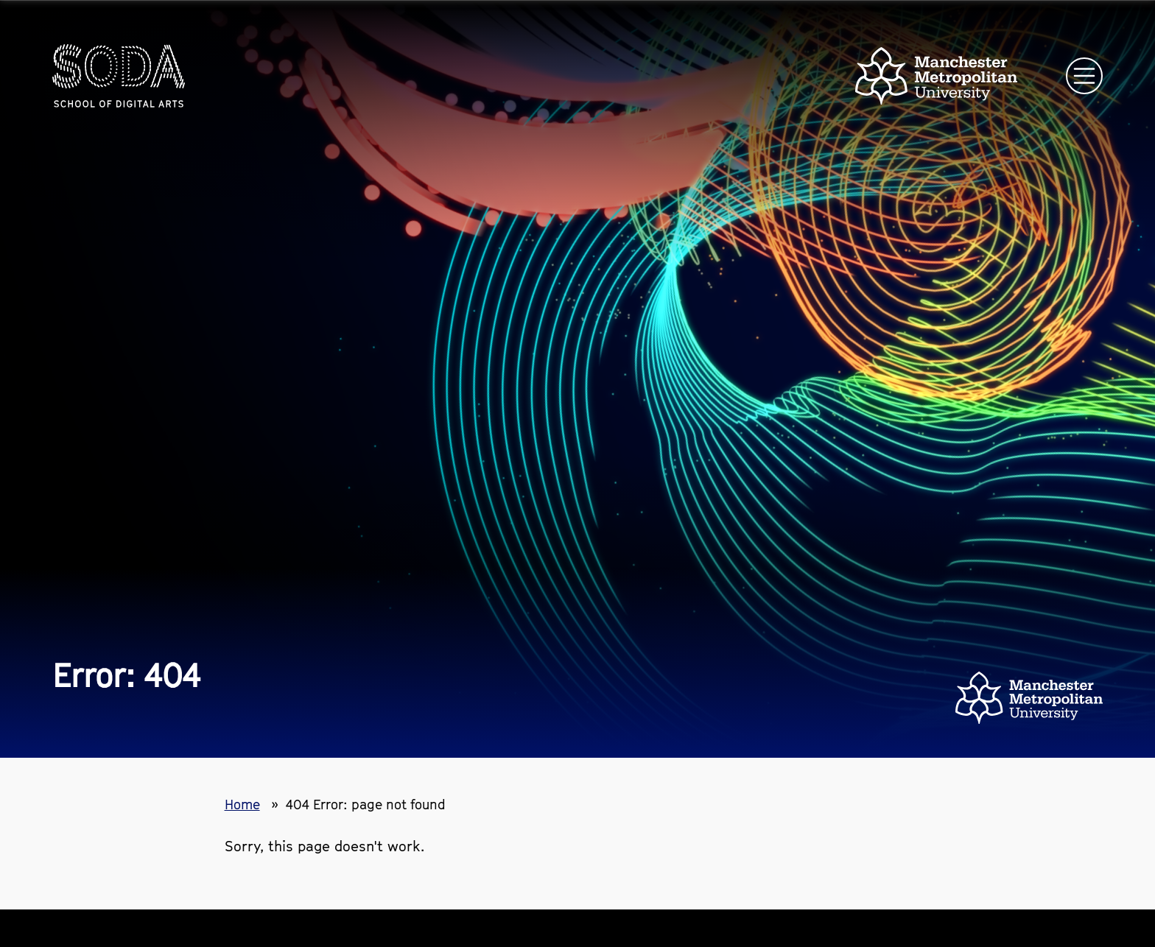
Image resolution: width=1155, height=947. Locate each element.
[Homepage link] (118, 76)
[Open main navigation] (1084, 75)
